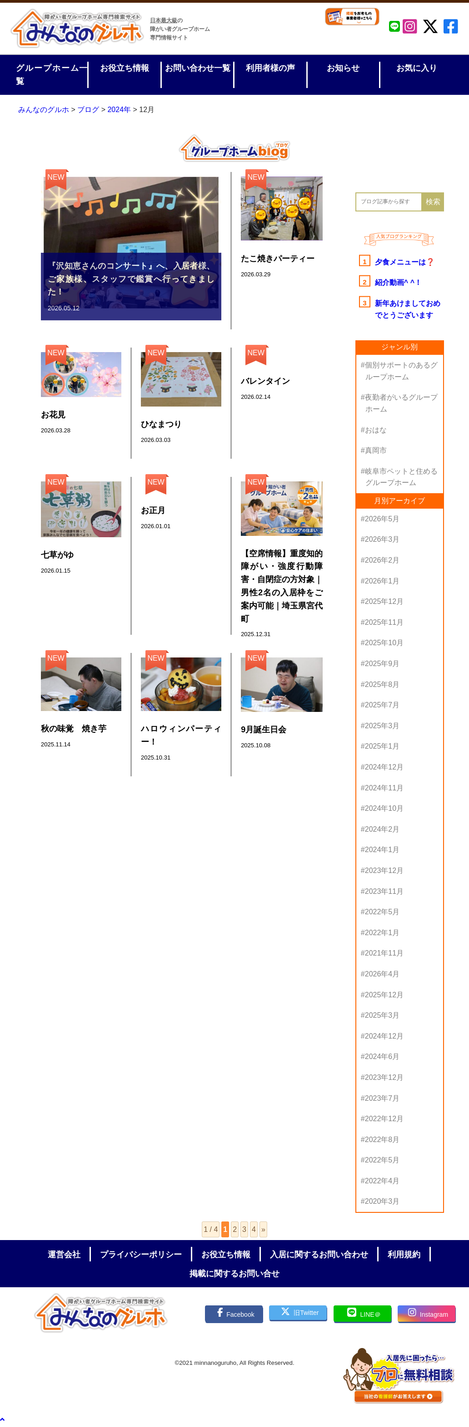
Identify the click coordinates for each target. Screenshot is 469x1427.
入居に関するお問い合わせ (319, 1254)
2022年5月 (382, 912)
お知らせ (343, 68)
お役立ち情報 (124, 68)
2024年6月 (382, 1056)
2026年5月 (382, 519)
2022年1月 (382, 933)
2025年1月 (382, 746)
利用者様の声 (270, 68)
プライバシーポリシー (141, 1254)
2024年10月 (384, 808)
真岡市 (376, 450)
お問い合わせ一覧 (197, 68)
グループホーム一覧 (51, 75)
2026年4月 (382, 974)
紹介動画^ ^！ (398, 282)
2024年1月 (382, 849)
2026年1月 (382, 581)
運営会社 (64, 1254)
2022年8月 (382, 1139)
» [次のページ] (263, 1229)
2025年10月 (384, 643)
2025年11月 (384, 622)
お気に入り (416, 68)
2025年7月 (382, 705)
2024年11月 (384, 788)
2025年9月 (382, 663)
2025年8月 (382, 684)
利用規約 (404, 1254)
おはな (376, 430)
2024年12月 (384, 767)
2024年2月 (382, 829)
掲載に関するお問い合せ (234, 1273)
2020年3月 (382, 1201)
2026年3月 (382, 539)
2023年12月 (384, 870)
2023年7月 (382, 1098)
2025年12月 (384, 601)
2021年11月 (384, 953)
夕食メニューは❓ (405, 262)
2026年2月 (382, 560)
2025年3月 (382, 726)
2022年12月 (384, 1119)
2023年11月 (384, 891)
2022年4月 (382, 1181)
